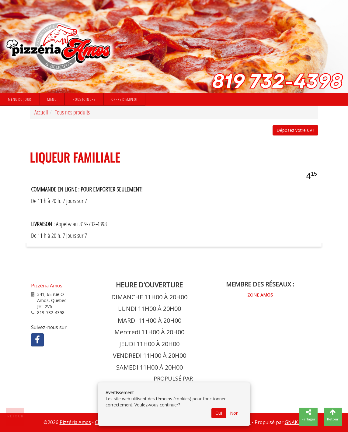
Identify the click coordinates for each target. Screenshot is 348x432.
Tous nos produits (72, 112)
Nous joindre (84, 99)
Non (234, 413)
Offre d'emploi (124, 99)
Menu (52, 99)
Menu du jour (19, 99)
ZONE (260, 295)
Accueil (41, 112)
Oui (218, 413)
